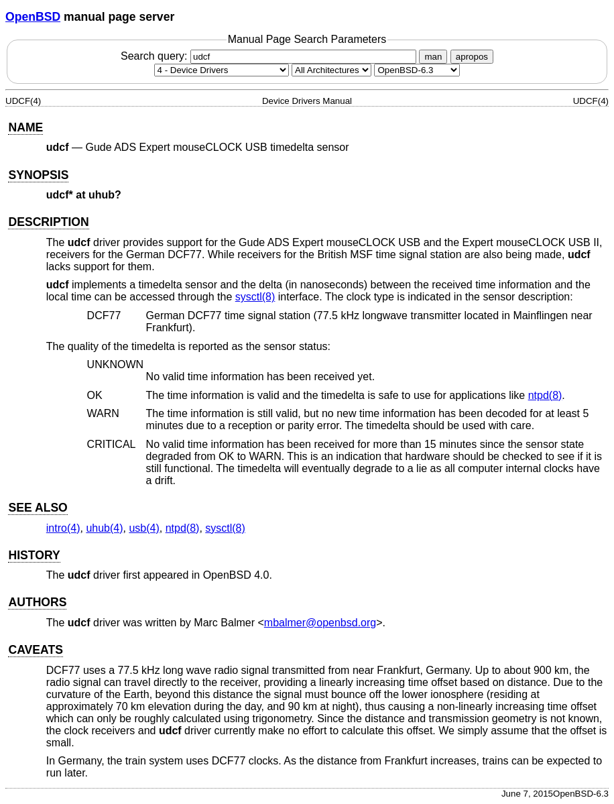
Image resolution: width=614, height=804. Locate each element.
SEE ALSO (37, 507)
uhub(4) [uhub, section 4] (104, 528)
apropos (472, 57)
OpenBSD (32, 16)
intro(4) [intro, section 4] (63, 528)
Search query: (270, 56)
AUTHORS (37, 602)
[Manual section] (221, 70)
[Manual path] (417, 70)
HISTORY (34, 555)
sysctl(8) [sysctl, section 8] (255, 296)
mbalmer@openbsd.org (320, 622)
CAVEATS (35, 649)
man (433, 57)
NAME (25, 127)
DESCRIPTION (48, 222)
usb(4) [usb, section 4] (144, 528)
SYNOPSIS (38, 175)
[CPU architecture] (331, 70)
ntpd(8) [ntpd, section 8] (545, 395)
